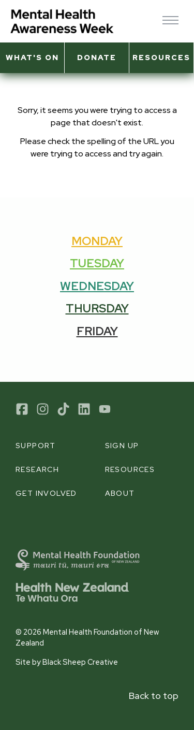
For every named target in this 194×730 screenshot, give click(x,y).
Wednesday (97, 286)
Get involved (46, 493)
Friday (97, 331)
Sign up (122, 445)
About (120, 493)
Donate (96, 57)
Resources (161, 57)
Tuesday (97, 263)
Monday (97, 241)
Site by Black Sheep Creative (67, 662)
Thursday (97, 308)
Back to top (153, 696)
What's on (32, 57)
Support (36, 445)
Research (37, 469)
